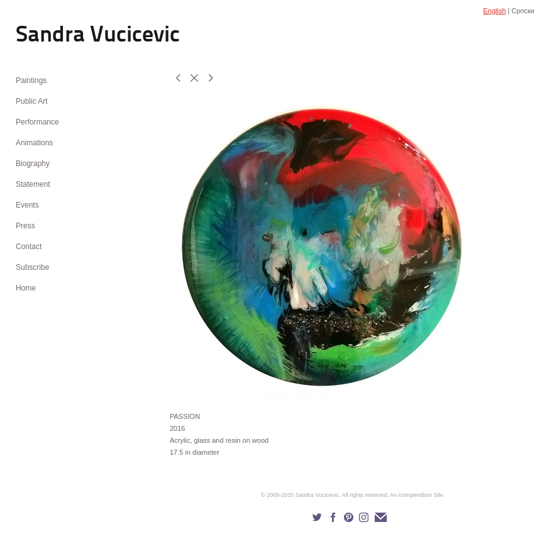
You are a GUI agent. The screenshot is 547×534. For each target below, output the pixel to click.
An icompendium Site (416, 495)
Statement (33, 184)
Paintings (31, 80)
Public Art (32, 101)
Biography (33, 163)
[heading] (47, 36)
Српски (523, 10)
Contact (28, 246)
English (494, 10)
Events (27, 205)
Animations (34, 142)
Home (26, 288)
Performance (37, 122)
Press (25, 225)
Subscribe (32, 267)
